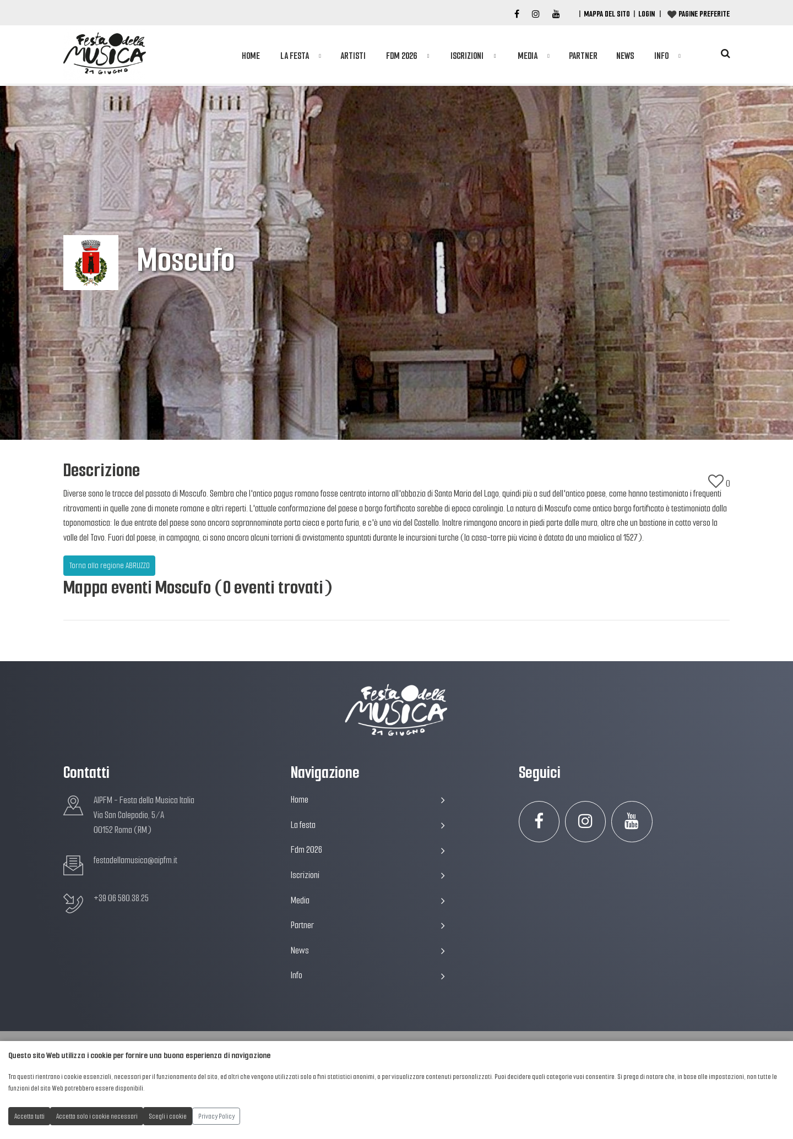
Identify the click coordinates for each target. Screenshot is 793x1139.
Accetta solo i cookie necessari (97, 1116)
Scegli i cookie (168, 1116)
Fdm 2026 (401, 56)
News (625, 56)
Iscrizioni (467, 56)
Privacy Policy (216, 1116)
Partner (583, 56)
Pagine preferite (704, 13)
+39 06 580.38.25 (121, 898)
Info (661, 56)
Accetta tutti (29, 1116)
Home (251, 56)
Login (646, 13)
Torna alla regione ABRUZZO (109, 565)
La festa (294, 56)
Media (527, 56)
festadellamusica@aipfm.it (135, 860)
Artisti (353, 56)
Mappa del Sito (607, 13)
